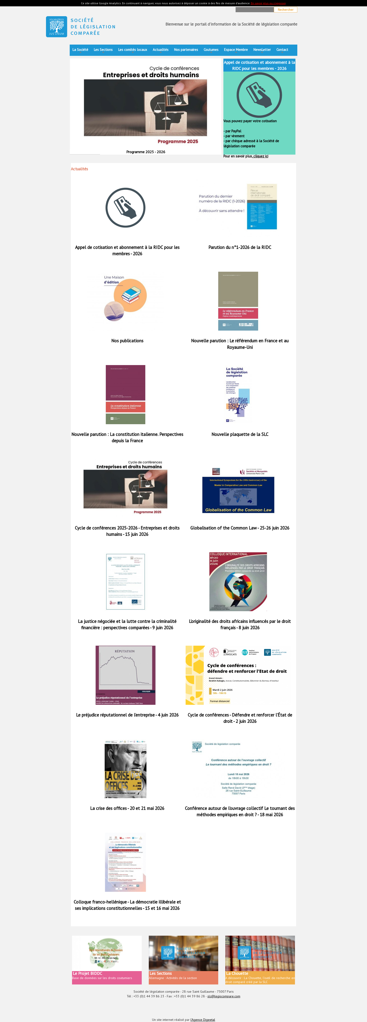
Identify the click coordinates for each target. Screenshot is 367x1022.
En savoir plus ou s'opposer (268, 3)
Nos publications (127, 340)
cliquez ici (260, 156)
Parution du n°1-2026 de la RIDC (239, 247)
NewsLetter (262, 51)
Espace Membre (236, 51)
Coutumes (211, 51)
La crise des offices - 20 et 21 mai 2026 (127, 808)
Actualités (160, 51)
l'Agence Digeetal (203, 1020)
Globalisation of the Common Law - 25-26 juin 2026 (239, 528)
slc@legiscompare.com (223, 996)
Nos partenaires (186, 49)
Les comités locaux (132, 51)
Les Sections (103, 51)
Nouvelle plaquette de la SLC (239, 434)
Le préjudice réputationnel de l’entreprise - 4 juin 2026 (127, 715)
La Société (80, 51)
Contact (282, 51)
